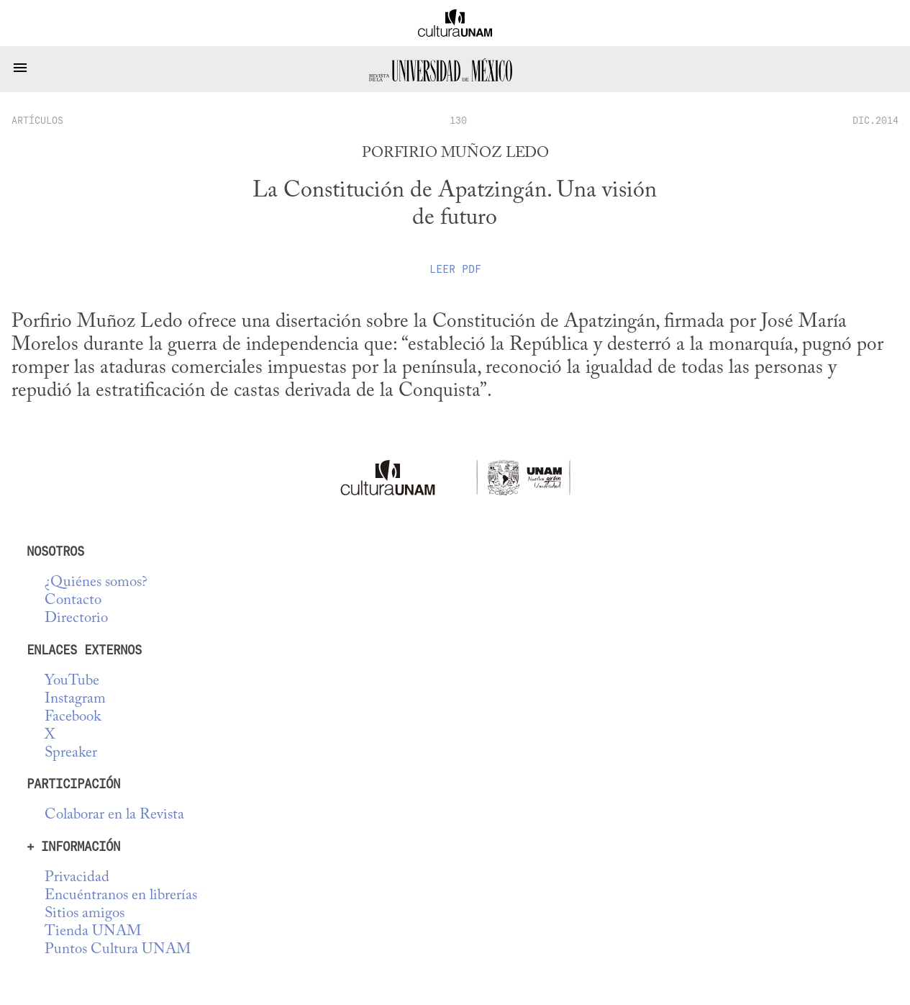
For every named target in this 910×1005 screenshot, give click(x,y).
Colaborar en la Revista (114, 815)
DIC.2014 (875, 120)
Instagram (75, 699)
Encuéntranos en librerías (121, 895)
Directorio (76, 618)
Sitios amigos (84, 913)
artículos (37, 120)
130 (458, 120)
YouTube (72, 681)
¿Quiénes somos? (96, 582)
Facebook (73, 717)
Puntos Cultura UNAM (118, 949)
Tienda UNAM (93, 931)
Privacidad (77, 877)
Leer (455, 269)
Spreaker (71, 753)
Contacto (73, 600)
